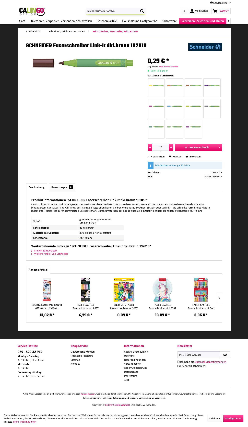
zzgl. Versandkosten (168, 66)
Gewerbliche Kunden (83, 351)
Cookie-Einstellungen (136, 351)
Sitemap (75, 359)
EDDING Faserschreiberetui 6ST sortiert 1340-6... (47, 306)
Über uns (129, 355)
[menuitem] (116, 11)
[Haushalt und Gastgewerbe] (140, 21)
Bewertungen (62, 187)
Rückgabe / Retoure (82, 355)
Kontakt (75, 363)
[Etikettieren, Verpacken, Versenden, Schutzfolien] (60, 21)
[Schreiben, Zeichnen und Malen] (202, 21)
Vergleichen (156, 156)
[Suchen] (142, 11)
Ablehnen (214, 418)
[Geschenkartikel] (107, 21)
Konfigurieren (233, 418)
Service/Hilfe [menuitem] (219, 2)
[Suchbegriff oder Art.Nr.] (116, 11)
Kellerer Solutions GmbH (117, 404)
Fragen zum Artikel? (44, 250)
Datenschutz (131, 371)
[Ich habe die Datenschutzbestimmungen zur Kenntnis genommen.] (178, 362)
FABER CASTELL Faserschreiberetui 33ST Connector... (162, 306)
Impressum (130, 375)
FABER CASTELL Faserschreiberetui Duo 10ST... (201, 306)
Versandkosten (132, 363)
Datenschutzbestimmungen (210, 361)
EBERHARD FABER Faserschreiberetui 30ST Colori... (124, 306)
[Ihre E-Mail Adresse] (198, 354)
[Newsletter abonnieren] (225, 354)
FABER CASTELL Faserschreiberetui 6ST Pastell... (86, 306)
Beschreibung (36, 187)
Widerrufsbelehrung (135, 367)
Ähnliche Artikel (38, 269)
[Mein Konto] (199, 11)
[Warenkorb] (221, 11)
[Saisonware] (169, 21)
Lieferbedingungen (135, 359)
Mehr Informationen (24, 421)
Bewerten (193, 156)
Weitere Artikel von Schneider (49, 253)
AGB (126, 380)
